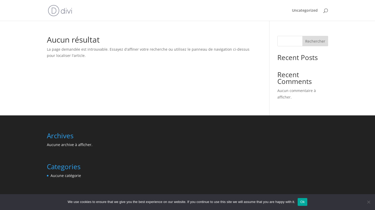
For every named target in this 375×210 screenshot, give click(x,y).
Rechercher (315, 41)
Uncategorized (305, 11)
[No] (368, 202)
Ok (302, 202)
